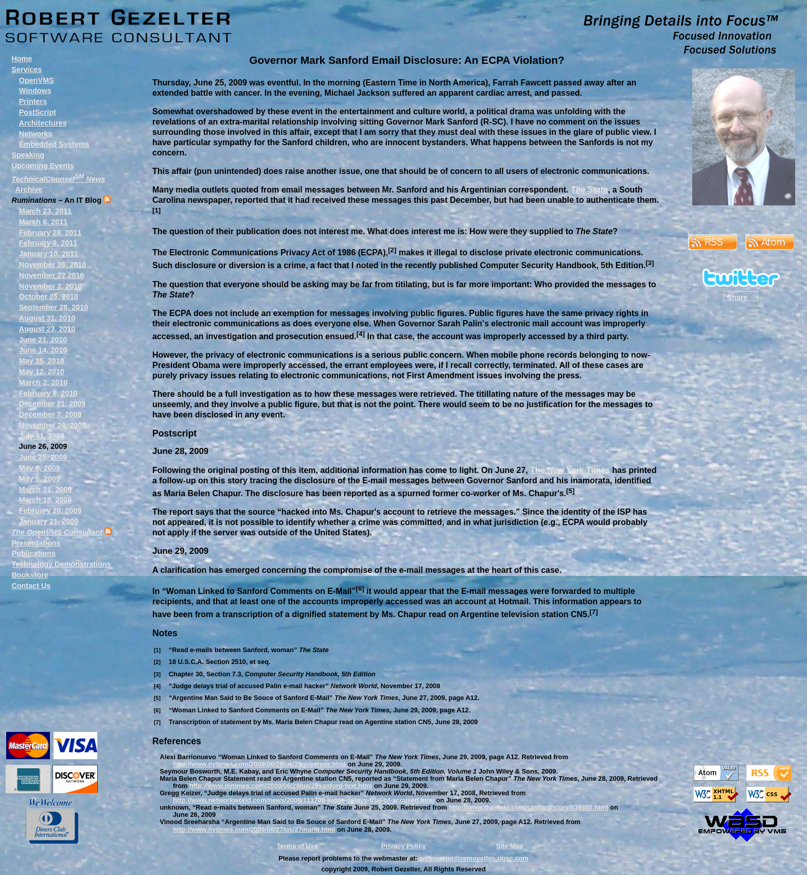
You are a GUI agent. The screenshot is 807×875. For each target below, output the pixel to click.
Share (737, 297)
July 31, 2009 (42, 436)
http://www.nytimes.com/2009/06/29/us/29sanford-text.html (280, 786)
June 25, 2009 (43, 457)
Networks (35, 134)
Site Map (509, 846)
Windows (35, 90)
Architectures (43, 123)
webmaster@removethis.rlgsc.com (474, 858)
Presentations (35, 543)
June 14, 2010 (43, 350)
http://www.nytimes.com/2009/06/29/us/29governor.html (259, 764)
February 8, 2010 (48, 393)
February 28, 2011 (50, 233)
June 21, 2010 (43, 340)
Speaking (27, 155)
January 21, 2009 (48, 521)
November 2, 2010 (50, 286)
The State (589, 189)
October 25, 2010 (48, 296)
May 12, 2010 (41, 371)
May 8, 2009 (39, 468)
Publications (33, 553)
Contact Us (30, 586)
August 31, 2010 (47, 318)
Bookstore (29, 575)
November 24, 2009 (52, 425)
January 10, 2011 (48, 254)
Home (21, 59)
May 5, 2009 (39, 479)
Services (26, 69)
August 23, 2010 (47, 329)
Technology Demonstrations (61, 564)
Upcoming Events (42, 166)
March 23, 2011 (45, 211)
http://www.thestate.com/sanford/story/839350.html (528, 807)
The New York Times (570, 470)
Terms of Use (297, 846)
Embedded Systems (54, 144)
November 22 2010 (51, 275)
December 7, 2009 (50, 414)
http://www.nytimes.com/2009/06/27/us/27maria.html (254, 829)
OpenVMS (36, 80)
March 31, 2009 (45, 489)
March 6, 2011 (43, 222)
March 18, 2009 (45, 500)
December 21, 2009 (52, 403)
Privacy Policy (403, 846)
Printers (33, 101)
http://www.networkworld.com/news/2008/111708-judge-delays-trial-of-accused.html (303, 800)
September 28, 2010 (53, 307)
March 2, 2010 (43, 382)
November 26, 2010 (52, 264)
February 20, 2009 (50, 510)
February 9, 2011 (48, 243)
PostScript (37, 112)
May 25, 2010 (41, 361)
